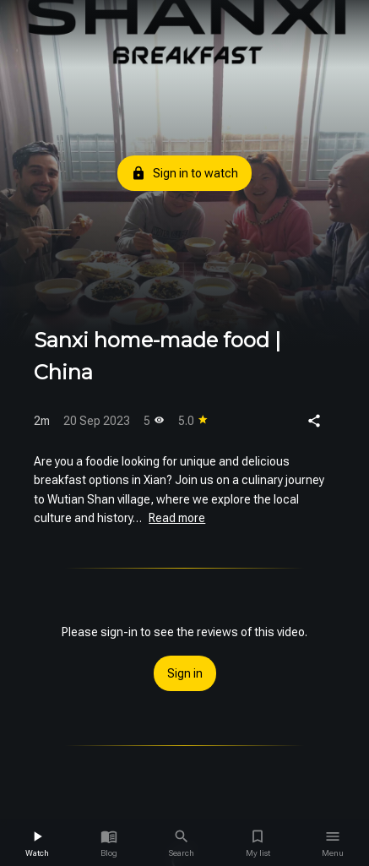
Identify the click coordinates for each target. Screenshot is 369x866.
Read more (177, 518)
